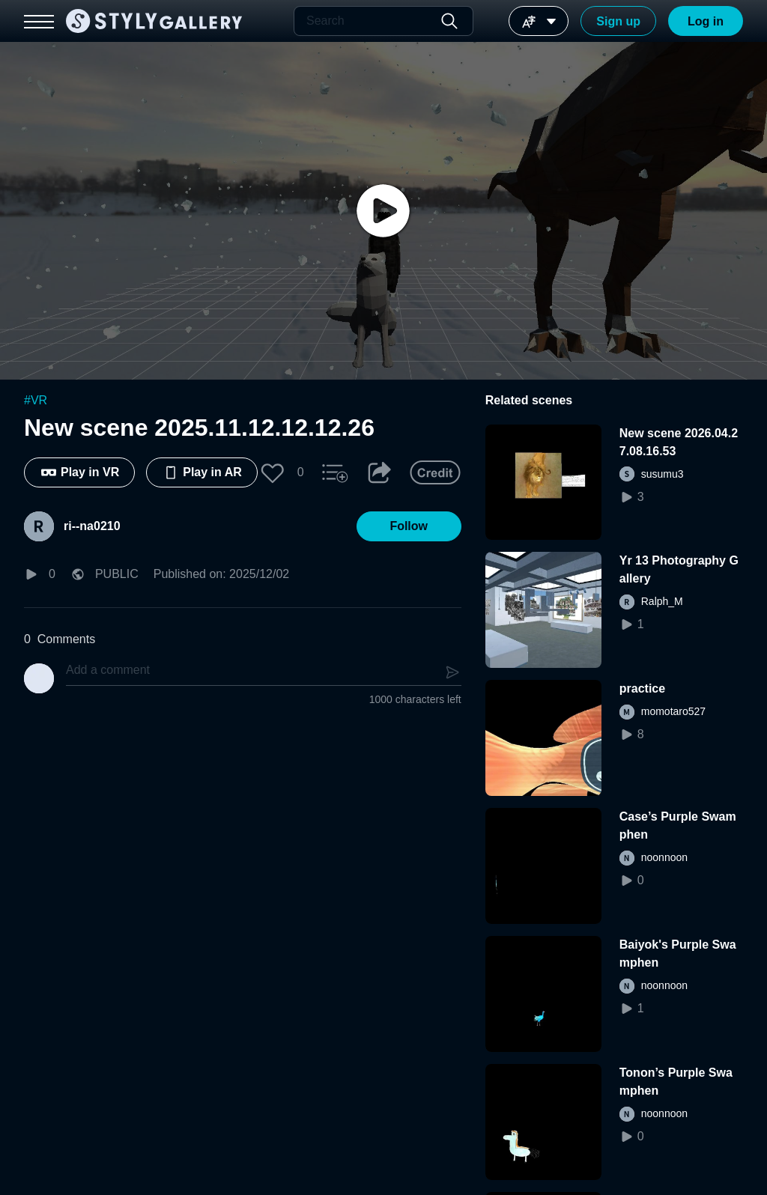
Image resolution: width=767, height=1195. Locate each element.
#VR (35, 400)
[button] (273, 472)
